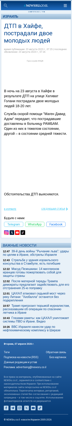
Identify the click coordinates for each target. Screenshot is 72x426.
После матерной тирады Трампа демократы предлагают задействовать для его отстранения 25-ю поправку (36, 285)
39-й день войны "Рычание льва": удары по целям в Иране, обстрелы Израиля (36, 253)
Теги (7, 352)
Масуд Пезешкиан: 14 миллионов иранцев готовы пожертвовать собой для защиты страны (32, 272)
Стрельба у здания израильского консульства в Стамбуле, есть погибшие (31, 261)
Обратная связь (56, 352)
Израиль (10, 16)
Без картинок (58, 357)
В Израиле (10, 209)
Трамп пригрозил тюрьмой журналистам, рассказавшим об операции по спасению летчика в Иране (36, 309)
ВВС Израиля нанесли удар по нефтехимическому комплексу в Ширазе (31, 328)
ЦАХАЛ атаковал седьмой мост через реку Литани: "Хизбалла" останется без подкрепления (34, 297)
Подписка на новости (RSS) (21, 357)
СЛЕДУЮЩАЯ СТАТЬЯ (53, 209)
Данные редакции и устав (20, 362)
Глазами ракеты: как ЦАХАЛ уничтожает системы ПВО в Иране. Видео (36, 319)
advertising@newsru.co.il (31, 367)
